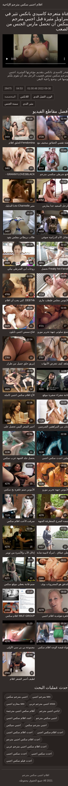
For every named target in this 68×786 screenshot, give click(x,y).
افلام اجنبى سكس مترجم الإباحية (21, 4)
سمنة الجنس (10, 103)
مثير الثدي (26, 103)
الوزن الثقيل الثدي (41, 96)
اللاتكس (23, 96)
